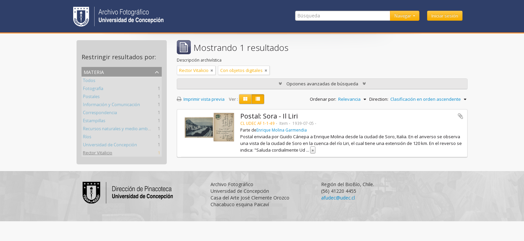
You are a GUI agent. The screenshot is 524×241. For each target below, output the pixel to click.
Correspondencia (100, 113)
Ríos (87, 138)
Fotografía (93, 89)
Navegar (403, 16)
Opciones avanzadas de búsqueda (322, 84)
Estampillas (94, 121)
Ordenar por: (323, 99)
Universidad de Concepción (110, 146)
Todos (89, 81)
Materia (94, 71)
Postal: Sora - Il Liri (269, 115)
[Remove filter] (212, 70)
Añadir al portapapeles (460, 116)
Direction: (378, 99)
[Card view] (245, 99)
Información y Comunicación (111, 105)
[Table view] (257, 99)
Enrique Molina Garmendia (281, 130)
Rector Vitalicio (97, 154)
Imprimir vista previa (201, 99)
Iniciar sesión (444, 16)
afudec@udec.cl (338, 197)
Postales (91, 97)
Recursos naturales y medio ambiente (120, 130)
